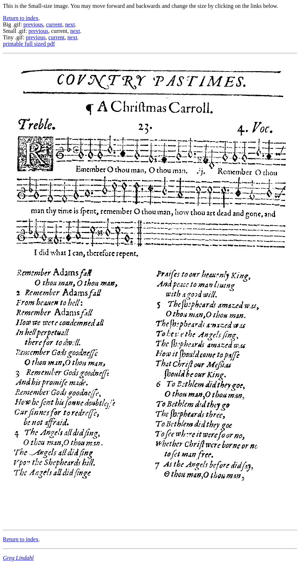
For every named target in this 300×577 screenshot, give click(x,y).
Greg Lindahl (18, 558)
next (70, 24)
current (54, 24)
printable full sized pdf (29, 44)
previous (33, 24)
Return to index (21, 18)
